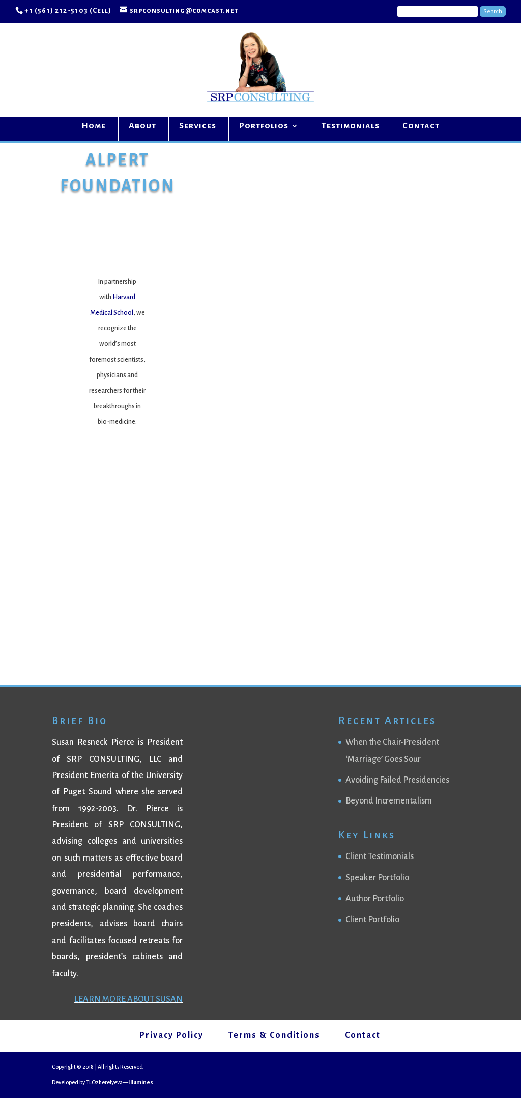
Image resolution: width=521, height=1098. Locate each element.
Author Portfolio (374, 898)
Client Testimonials (379, 856)
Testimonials (351, 126)
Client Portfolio (372, 919)
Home (93, 126)
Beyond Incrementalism (388, 801)
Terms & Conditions (274, 1035)
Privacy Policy (171, 1035)
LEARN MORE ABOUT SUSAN (128, 999)
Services (197, 126)
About (142, 126)
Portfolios (263, 126)
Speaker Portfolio (377, 877)
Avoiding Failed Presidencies (397, 780)
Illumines (140, 1082)
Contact (421, 126)
